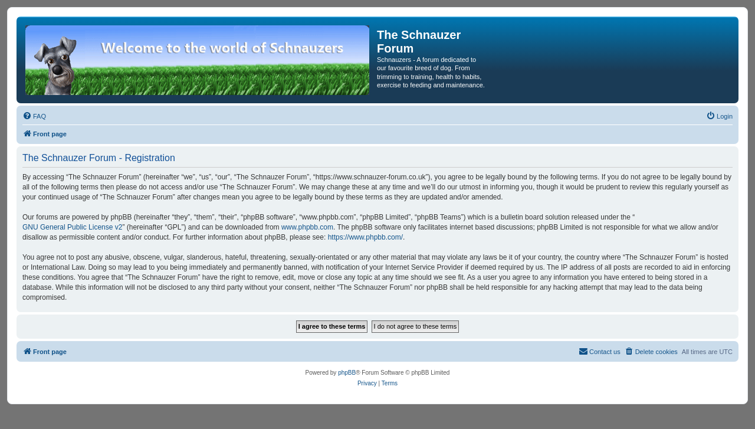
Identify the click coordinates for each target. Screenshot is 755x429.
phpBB (347, 372)
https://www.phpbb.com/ (365, 237)
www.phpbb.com (307, 227)
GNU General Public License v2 (72, 227)
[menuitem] (34, 116)
